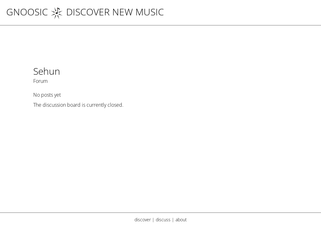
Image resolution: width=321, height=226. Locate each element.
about (181, 220)
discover (142, 220)
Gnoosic (27, 11)
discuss (163, 220)
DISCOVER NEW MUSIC (107, 11)
